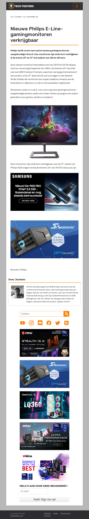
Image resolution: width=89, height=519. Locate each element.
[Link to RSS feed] (66, 323)
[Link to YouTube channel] (22, 323)
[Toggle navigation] (77, 6)
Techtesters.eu (16, 516)
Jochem (18, 17)
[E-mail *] (34, 491)
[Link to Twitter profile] (58, 323)
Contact (47, 516)
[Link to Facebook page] (49, 323)
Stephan (47, 513)
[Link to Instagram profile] (31, 323)
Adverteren (65, 513)
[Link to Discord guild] (40, 323)
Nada (56, 513)
